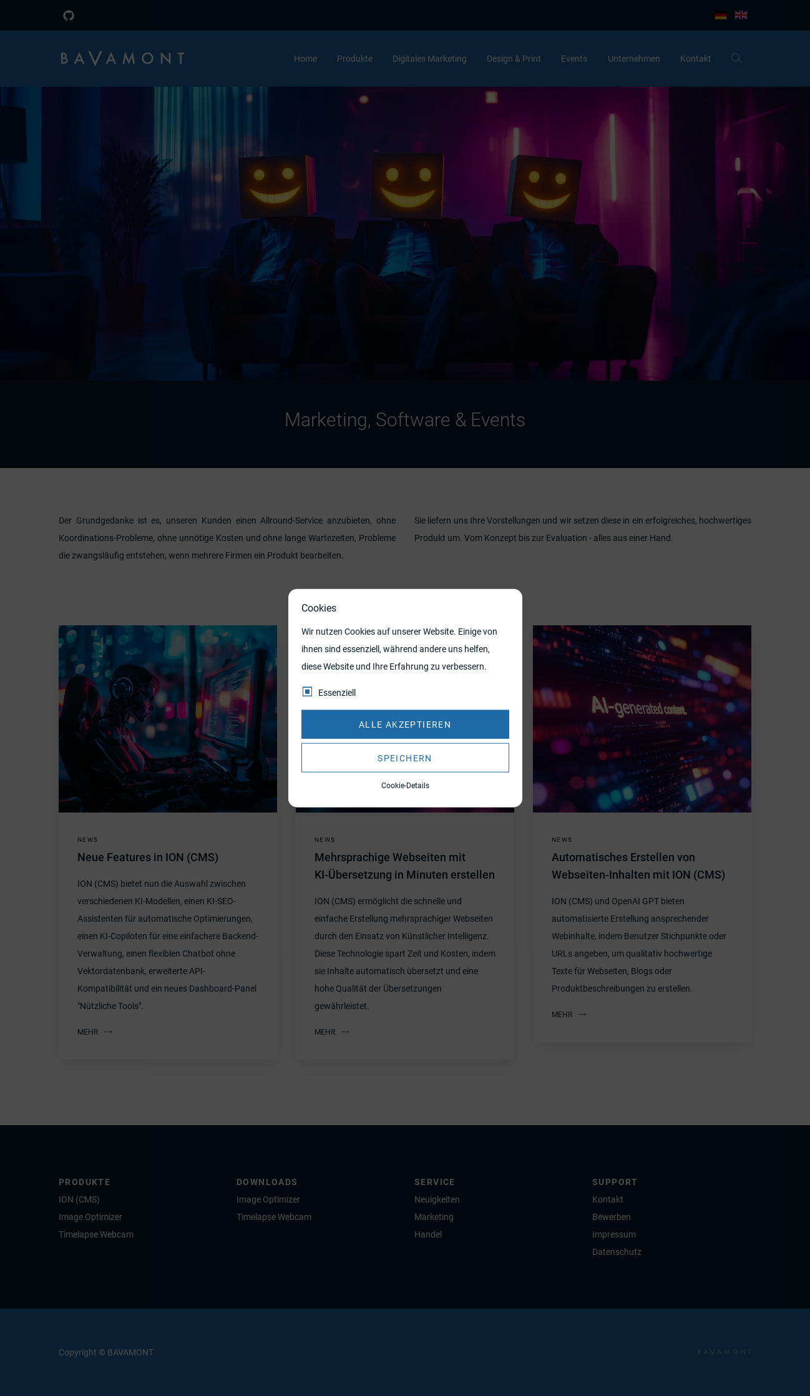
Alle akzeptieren (405, 725)
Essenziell (337, 692)
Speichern (405, 758)
